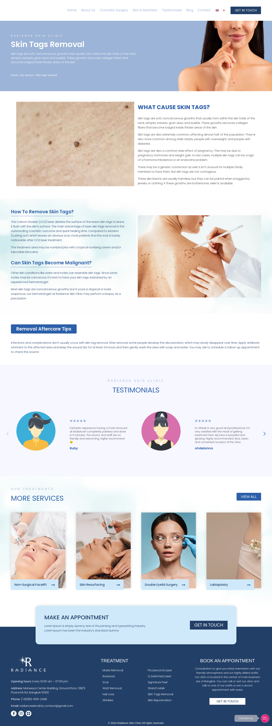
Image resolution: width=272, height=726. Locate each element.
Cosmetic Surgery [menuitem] (114, 10)
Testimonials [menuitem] (172, 10)
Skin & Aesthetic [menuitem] (144, 10)
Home (14, 75)
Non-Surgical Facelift (30, 585)
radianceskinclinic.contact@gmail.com (46, 706)
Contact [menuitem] (204, 10)
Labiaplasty (219, 585)
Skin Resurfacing (92, 585)
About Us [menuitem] (88, 10)
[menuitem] (217, 10)
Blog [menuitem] (189, 10)
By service (27, 75)
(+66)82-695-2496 (34, 699)
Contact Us (245, 718)
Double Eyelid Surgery (161, 585)
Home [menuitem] (72, 10)
